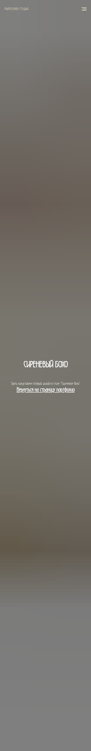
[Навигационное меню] (84, 8)
